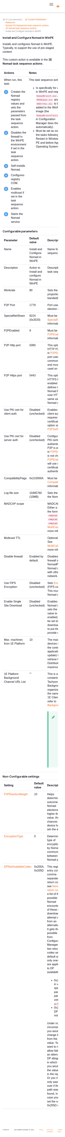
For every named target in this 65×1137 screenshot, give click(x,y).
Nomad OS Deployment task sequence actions (27, 25)
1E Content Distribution (35, 19)
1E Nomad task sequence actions (21, 28)
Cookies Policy (60, 1130)
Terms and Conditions (50, 1130)
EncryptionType (13, 836)
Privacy (41, 1130)
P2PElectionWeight (16, 794)
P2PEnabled (55, 334)
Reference (10, 22)
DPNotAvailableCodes (17, 866)
